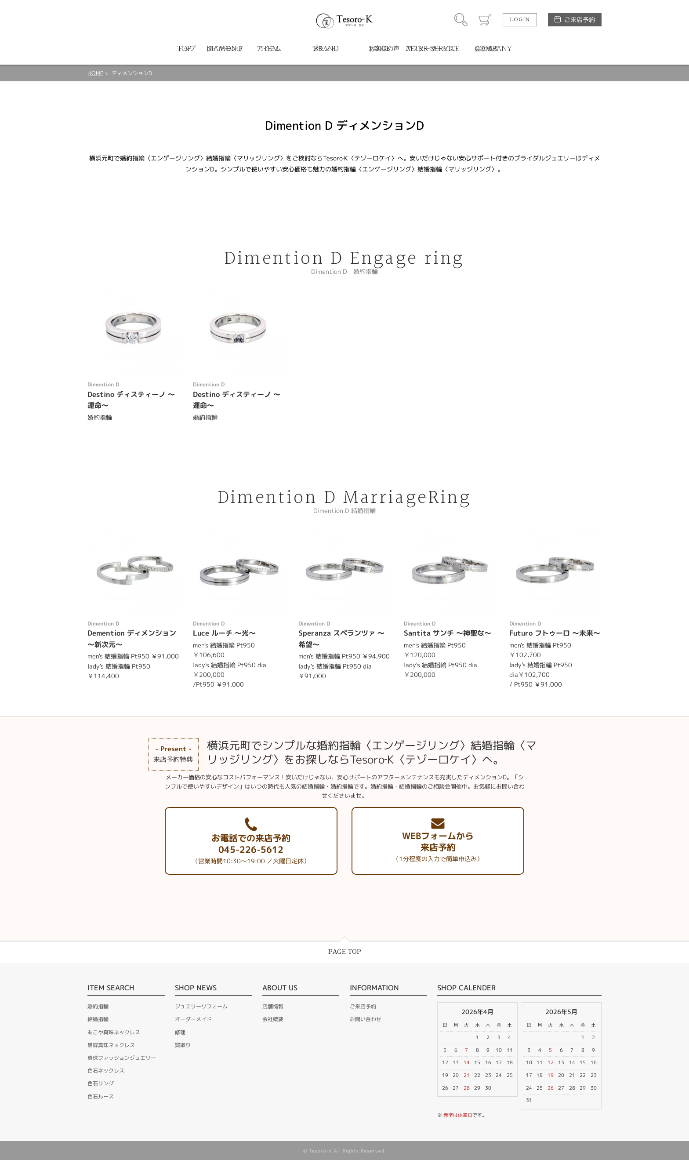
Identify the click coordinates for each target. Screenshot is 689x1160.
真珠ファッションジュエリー (121, 1058)
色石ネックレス (105, 1070)
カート (485, 19)
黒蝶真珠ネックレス (111, 1045)
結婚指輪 (98, 1019)
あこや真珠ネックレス (113, 1032)
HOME (95, 73)
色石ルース (100, 1096)
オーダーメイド (193, 1019)
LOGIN (520, 20)
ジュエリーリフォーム (201, 1006)
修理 (180, 1032)
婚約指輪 (98, 1006)
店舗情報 (272, 1006)
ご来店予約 (579, 19)
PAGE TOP (344, 951)
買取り (183, 1045)
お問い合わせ (365, 1019)
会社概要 (272, 1019)
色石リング (100, 1083)
